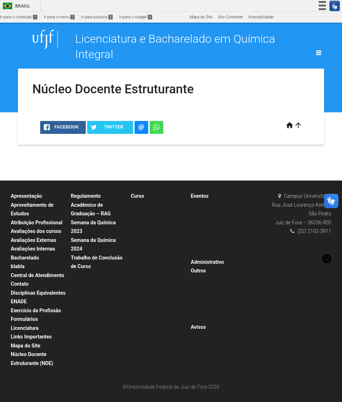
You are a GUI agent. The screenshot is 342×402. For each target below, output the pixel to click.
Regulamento (146, 310)
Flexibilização (146, 262)
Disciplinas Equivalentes (38, 293)
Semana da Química (212, 224)
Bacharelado (25, 258)
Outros (198, 271)
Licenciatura (24, 328)
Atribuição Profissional (36, 222)
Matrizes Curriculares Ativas (159, 205)
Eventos (200, 196)
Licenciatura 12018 (151, 234)
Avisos (198, 327)
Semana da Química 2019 (217, 234)
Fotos (200, 299)
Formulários (24, 319)
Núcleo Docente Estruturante (160, 338)
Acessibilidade (260, 17)
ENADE (19, 301)
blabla (17, 266)
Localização (205, 308)
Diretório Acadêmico (213, 280)
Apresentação (26, 196)
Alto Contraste (230, 17)
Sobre (200, 318)
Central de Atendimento (37, 275)
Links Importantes (31, 337)
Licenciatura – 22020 (153, 224)
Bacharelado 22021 (151, 243)
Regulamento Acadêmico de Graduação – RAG (91, 204)
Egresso (141, 367)
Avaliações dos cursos (36, 231)
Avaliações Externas (33, 240)
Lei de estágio (146, 300)
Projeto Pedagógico (151, 253)
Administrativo (207, 262)
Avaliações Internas (33, 249)
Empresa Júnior (208, 289)
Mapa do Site (200, 17)
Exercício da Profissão (36, 310)
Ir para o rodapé (135, 17)
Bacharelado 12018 (151, 214)
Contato (20, 284)
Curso (137, 196)
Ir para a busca (97, 17)
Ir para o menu (59, 17)
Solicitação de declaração (157, 357)
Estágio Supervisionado (155, 272)
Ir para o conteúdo (18, 17)
